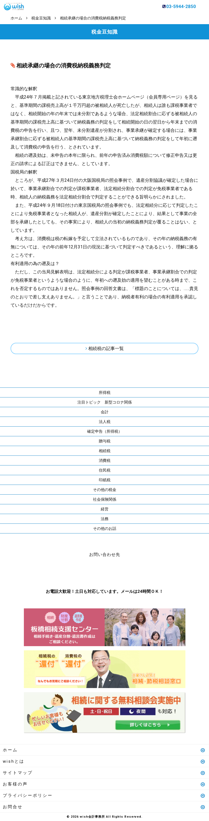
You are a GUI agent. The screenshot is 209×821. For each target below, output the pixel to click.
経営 (105, 509)
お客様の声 (104, 784)
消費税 (104, 460)
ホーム (104, 749)
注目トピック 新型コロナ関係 (104, 402)
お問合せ (104, 806)
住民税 (104, 470)
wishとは (104, 761)
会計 (105, 412)
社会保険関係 (104, 499)
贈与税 (104, 441)
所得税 (104, 392)
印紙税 (104, 480)
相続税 (104, 451)
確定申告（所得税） (104, 431)
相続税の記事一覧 (106, 348)
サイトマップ (104, 772)
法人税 (104, 421)
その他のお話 (104, 528)
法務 (105, 519)
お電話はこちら (88, 572)
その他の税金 (104, 489)
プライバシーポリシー (104, 795)
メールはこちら (121, 572)
